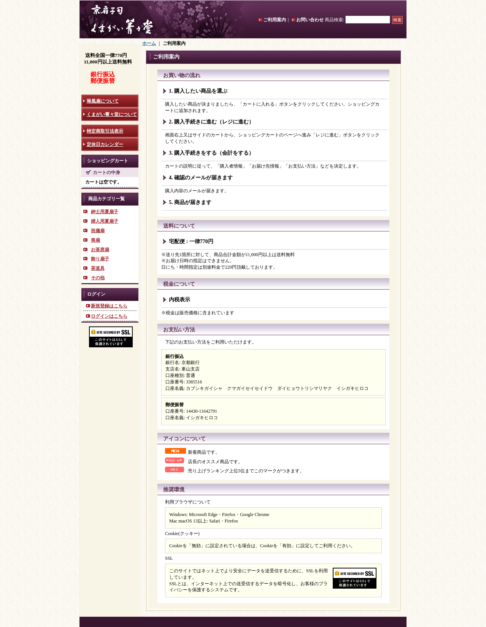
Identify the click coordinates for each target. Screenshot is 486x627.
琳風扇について (103, 101)
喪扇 (95, 240)
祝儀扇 (98, 230)
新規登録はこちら (109, 306)
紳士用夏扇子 (104, 211)
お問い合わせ (310, 19)
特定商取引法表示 (105, 131)
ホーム (149, 43)
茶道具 (98, 268)
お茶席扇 (100, 249)
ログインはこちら (109, 316)
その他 (98, 277)
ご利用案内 (274, 19)
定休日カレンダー (105, 144)
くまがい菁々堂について (112, 114)
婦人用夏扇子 (104, 221)
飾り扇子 (100, 258)
